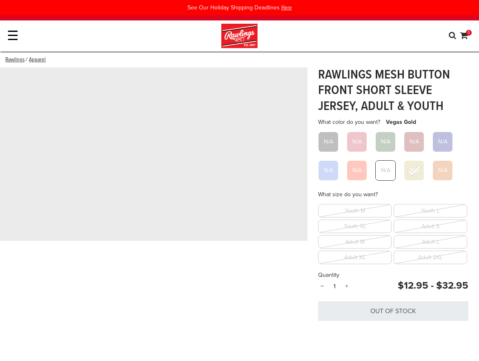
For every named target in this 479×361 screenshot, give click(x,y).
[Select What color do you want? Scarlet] (357, 170)
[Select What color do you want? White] (385, 170)
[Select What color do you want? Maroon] (414, 142)
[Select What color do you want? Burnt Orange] (442, 170)
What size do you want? (348, 194)
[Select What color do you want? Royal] (328, 170)
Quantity (328, 274)
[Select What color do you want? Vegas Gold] (414, 170)
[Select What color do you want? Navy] (442, 142)
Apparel (37, 59)
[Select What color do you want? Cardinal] (357, 142)
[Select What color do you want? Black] (328, 142)
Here (286, 7)
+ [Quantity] (346, 286)
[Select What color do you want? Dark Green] (385, 142)
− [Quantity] (322, 286)
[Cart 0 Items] (464, 36)
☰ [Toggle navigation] (13, 36)
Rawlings (15, 59)
